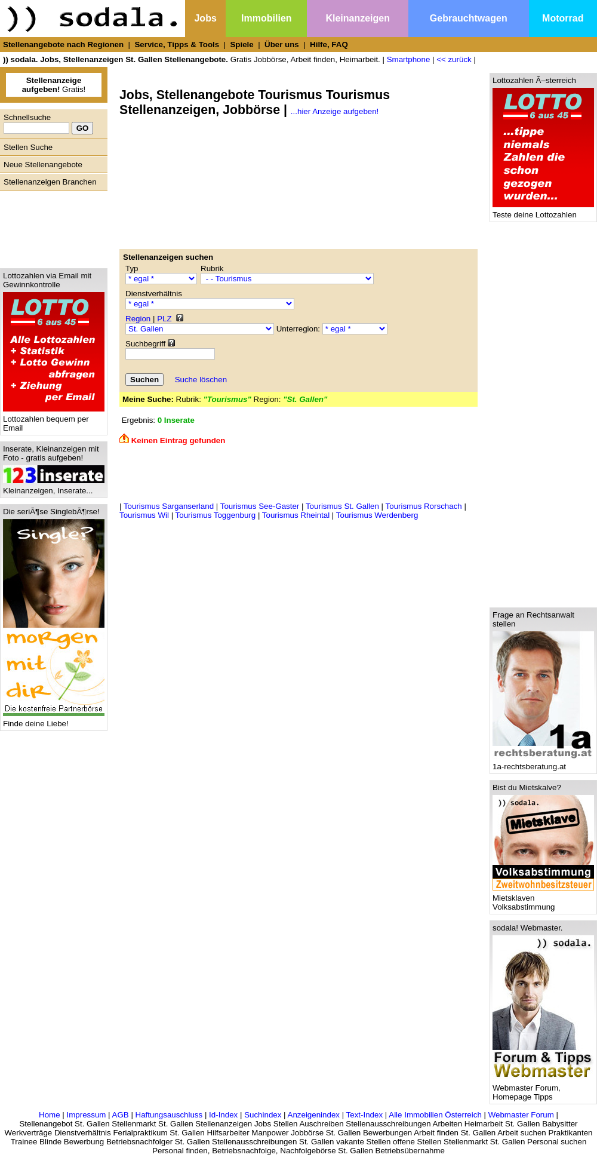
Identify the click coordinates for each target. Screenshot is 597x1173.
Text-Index (364, 1114)
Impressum (86, 1114)
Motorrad (562, 18)
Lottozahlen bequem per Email (53, 419)
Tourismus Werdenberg (377, 515)
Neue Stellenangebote (43, 164)
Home (49, 1114)
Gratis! (54, 85)
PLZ (164, 318)
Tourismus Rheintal (296, 515)
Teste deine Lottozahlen (543, 211)
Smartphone (408, 59)
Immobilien (266, 18)
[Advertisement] (51, 226)
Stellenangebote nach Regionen (63, 44)
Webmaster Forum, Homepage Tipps (543, 1088)
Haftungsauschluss (169, 1114)
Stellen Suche (28, 147)
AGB (120, 1114)
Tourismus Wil (144, 515)
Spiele (241, 44)
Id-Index (223, 1114)
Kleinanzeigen (357, 18)
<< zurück (454, 59)
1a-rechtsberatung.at (543, 763)
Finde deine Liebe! (53, 720)
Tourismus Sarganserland (169, 506)
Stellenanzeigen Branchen (50, 181)
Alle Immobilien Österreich (435, 1114)
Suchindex (262, 1114)
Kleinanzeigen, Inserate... (53, 487)
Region (137, 318)
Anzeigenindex (314, 1114)
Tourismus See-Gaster (260, 506)
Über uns (281, 44)
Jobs (205, 18)
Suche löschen (201, 379)
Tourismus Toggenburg (216, 515)
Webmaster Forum (521, 1114)
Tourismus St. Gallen (342, 506)
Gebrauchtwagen (468, 18)
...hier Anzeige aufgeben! (334, 111)
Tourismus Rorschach (424, 506)
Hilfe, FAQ (329, 44)
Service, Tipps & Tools (176, 44)
